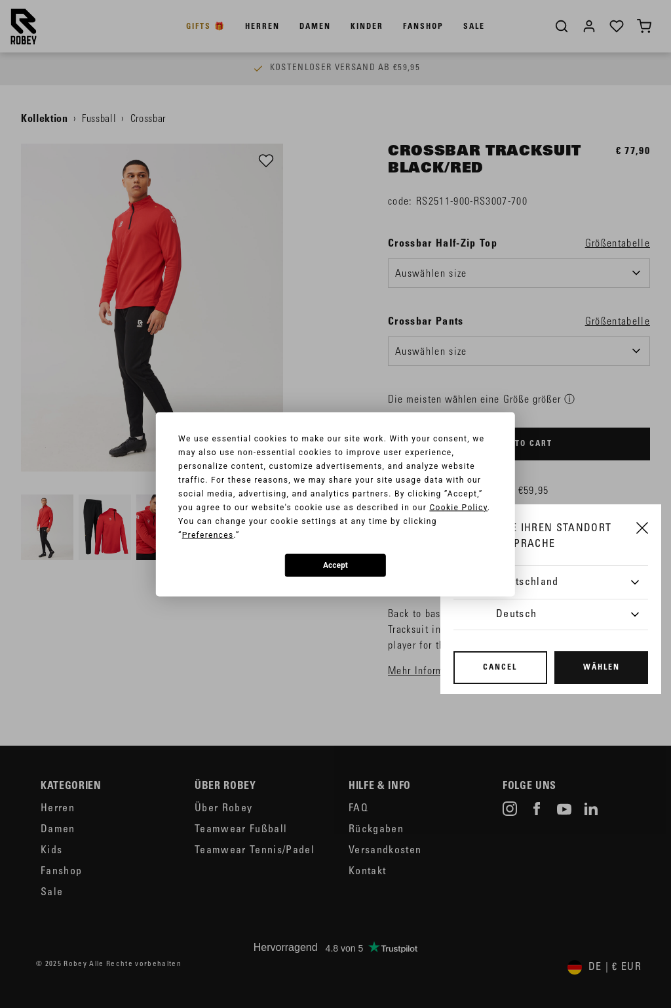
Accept (335, 565)
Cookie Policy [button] (458, 507)
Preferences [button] (208, 534)
